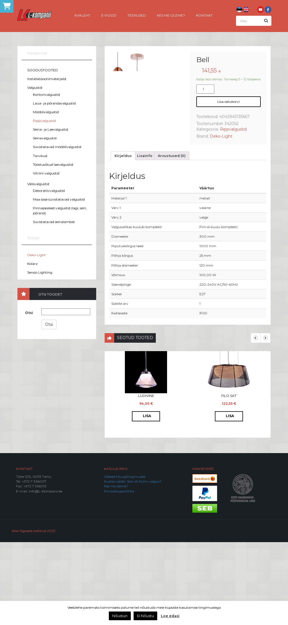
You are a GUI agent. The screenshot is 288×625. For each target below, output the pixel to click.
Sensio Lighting (39, 272)
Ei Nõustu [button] (145, 615)
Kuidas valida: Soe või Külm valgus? (132, 564)
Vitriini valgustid (46, 173)
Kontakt (204, 15)
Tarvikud (40, 156)
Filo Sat (229, 478)
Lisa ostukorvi (228, 101)
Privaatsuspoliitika (119, 574)
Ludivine (146, 478)
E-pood (108, 15)
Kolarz (32, 264)
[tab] (123, 238)
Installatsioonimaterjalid (46, 79)
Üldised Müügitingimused (124, 559)
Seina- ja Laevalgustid (50, 129)
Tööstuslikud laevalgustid (53, 164)
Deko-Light (36, 255)
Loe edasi (170, 616)
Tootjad (33, 238)
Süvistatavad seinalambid (54, 222)
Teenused (136, 15)
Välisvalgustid (38, 184)
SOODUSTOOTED (42, 70)
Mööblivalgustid (46, 112)
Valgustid (34, 87)
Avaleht (82, 15)
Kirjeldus (123, 238)
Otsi (29, 313)
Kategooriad (37, 53)
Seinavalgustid (45, 138)
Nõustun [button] (119, 615)
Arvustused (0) (172, 238)
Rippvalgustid (44, 121)
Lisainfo (144, 238)
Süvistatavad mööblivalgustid (57, 147)
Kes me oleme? (171, 15)
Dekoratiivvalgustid (49, 190)
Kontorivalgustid (46, 94)
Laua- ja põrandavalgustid (54, 103)
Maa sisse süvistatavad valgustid (59, 199)
